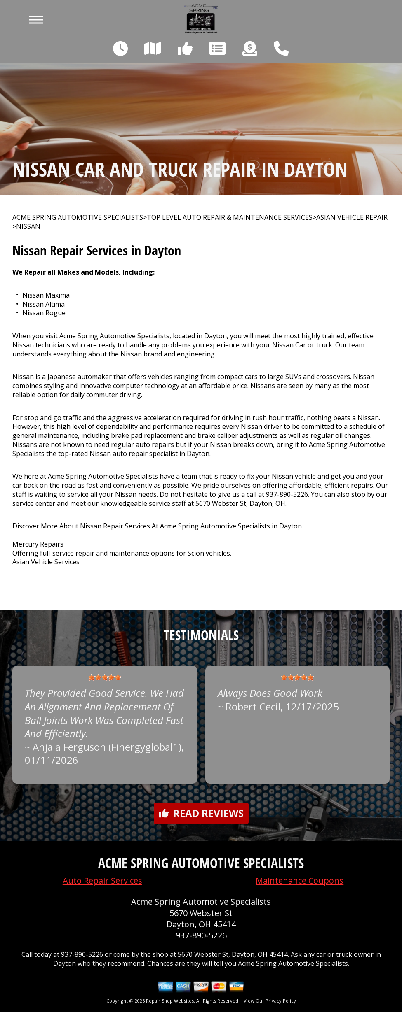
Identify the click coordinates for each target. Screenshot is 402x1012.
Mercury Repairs (37, 544)
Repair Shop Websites (169, 1001)
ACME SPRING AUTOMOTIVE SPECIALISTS (77, 217)
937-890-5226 (287, 494)
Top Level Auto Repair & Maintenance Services (230, 217)
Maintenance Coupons (299, 880)
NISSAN (28, 226)
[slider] (104, 677)
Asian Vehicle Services (46, 561)
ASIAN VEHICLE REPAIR (352, 217)
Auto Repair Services (102, 880)
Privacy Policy (281, 1001)
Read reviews (201, 813)
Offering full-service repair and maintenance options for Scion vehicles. (121, 553)
